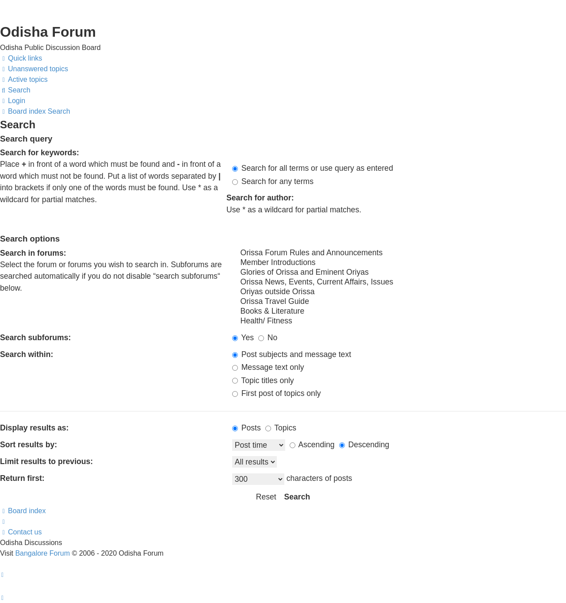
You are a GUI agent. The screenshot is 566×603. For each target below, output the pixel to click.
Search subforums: (35, 337)
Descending (364, 444)
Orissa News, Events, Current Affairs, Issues (399, 282)
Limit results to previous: (46, 461)
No (267, 337)
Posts (246, 427)
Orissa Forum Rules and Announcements (399, 253)
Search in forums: (33, 253)
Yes (243, 337)
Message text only (268, 367)
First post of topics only (276, 393)
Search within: (26, 354)
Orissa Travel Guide (399, 302)
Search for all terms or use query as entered (312, 168)
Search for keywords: (39, 152)
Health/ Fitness (399, 321)
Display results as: (34, 427)
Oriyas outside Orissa (399, 292)
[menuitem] (34, 69)
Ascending (312, 444)
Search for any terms (273, 181)
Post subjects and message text (291, 354)
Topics (280, 427)
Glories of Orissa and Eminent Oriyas (399, 272)
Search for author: (260, 197)
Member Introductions (399, 263)
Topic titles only (263, 380)
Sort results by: (28, 444)
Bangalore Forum (42, 553)
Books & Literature (399, 311)
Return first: (22, 478)
